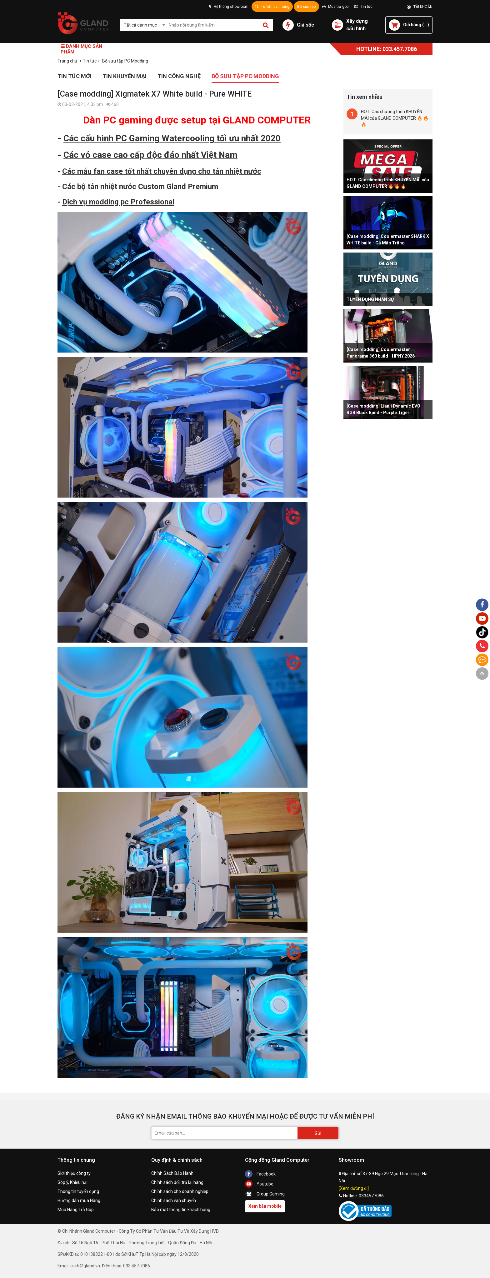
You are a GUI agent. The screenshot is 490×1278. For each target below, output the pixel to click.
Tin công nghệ (179, 76)
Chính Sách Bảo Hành (172, 1173)
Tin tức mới (75, 76)
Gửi (318, 1133)
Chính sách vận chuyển (173, 1200)
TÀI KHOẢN (419, 7)
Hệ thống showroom (228, 6)
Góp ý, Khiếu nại (73, 1182)
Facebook (260, 1174)
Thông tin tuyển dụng (78, 1191)
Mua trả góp (335, 6)
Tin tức (363, 6)
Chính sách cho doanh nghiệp (179, 1191)
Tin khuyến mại (124, 76)
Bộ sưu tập (306, 6)
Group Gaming (265, 1194)
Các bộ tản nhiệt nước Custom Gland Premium (140, 186)
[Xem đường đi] (354, 1188)
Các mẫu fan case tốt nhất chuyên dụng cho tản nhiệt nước (161, 171)
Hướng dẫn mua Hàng (79, 1200)
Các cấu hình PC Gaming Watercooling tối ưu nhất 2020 (172, 138)
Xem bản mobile (265, 1206)
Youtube (259, 1184)
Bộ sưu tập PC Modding (245, 76)
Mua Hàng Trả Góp (76, 1209)
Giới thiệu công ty (74, 1173)
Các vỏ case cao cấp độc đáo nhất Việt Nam (150, 155)
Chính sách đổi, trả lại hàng (177, 1182)
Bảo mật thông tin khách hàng (180, 1209)
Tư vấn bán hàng (272, 6)
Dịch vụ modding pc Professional (118, 202)
